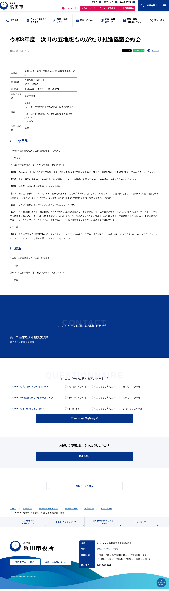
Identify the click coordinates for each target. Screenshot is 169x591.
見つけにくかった (131, 386)
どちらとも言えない (105, 386)
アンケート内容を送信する (84, 418)
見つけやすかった (77, 386)
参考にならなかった (132, 408)
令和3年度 (89, 508)
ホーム (13, 508)
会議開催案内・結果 (48, 508)
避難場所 (111, 10)
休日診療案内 (128, 10)
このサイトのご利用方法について (33, 524)
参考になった (75, 408)
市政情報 (27, 508)
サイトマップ (146, 525)
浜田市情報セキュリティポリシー (106, 524)
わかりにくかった (131, 397)
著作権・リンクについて (69, 525)
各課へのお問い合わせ (58, 566)
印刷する (155, 51)
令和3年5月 (106, 508)
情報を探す (91, 458)
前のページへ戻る (81, 486)
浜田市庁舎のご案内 (27, 566)
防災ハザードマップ (92, 10)
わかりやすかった (77, 397)
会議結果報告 (71, 508)
